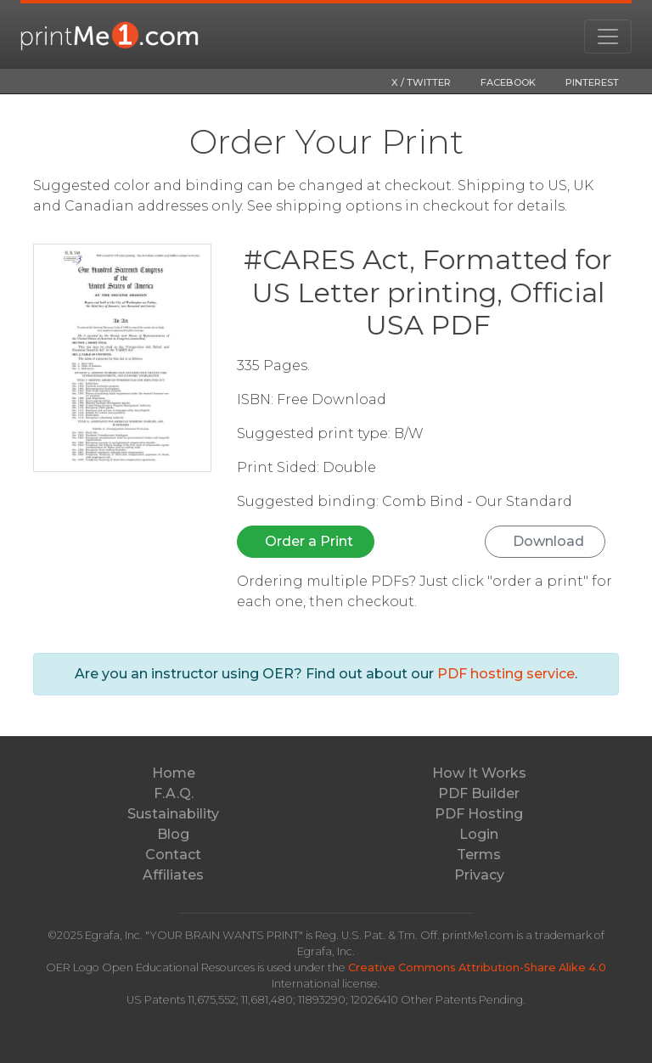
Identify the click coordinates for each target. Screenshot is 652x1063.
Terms (479, 854)
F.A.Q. (174, 793)
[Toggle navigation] (608, 36)
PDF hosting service (506, 674)
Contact (173, 854)
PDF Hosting (479, 814)
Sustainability (173, 814)
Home (173, 773)
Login (478, 834)
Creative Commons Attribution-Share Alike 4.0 (477, 967)
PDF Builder (479, 793)
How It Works (479, 773)
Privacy (479, 875)
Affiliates (173, 875)
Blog (173, 834)
